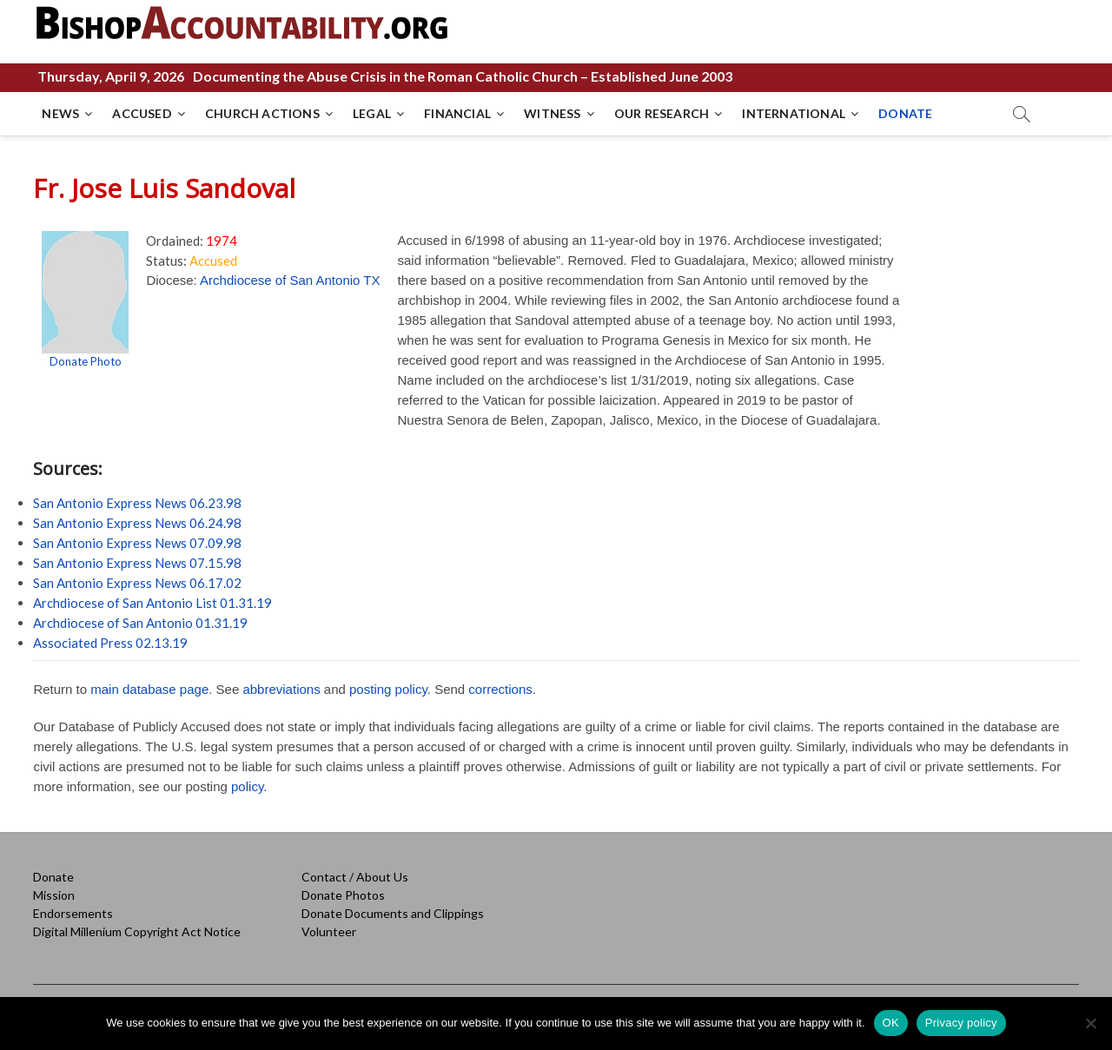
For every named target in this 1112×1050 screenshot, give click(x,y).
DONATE (905, 113)
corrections (500, 689)
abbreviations (281, 689)
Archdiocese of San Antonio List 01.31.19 (152, 603)
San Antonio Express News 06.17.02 (137, 583)
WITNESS (552, 113)
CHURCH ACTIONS (262, 113)
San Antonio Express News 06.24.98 (137, 523)
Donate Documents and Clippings (392, 913)
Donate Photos (343, 895)
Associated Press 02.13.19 (110, 642)
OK (891, 1022)
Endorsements (73, 913)
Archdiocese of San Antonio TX (290, 280)
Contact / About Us (354, 876)
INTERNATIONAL (793, 113)
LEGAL (372, 113)
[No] (1090, 1023)
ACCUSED (141, 113)
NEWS (60, 113)
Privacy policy (961, 1022)
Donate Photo (86, 361)
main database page (149, 689)
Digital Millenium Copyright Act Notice (137, 931)
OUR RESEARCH (661, 113)
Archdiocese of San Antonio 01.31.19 (140, 623)
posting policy (388, 689)
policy (247, 786)
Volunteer (328, 931)
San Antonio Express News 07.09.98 (137, 543)
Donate (53, 876)
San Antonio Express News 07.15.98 (137, 563)
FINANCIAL (457, 113)
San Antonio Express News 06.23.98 (137, 503)
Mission (54, 895)
